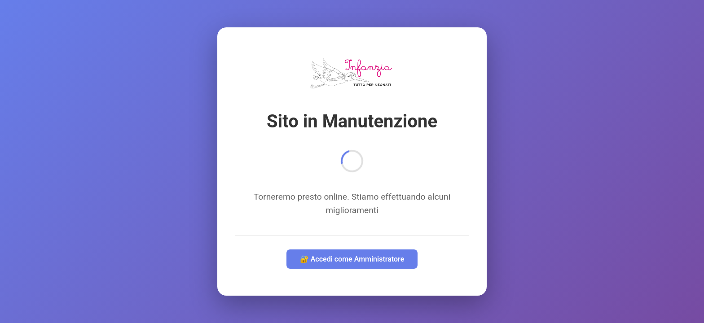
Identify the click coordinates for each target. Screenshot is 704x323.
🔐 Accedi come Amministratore (352, 259)
